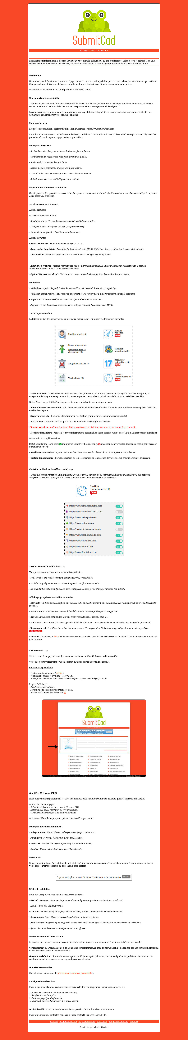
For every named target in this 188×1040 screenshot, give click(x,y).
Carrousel (102, 1021)
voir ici (59, 673)
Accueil (54, 1021)
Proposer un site (68, 1021)
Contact (134, 1021)
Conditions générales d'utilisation (94, 1027)
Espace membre (86, 1021)
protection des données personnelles (75, 973)
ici (65, 692)
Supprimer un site (118, 1021)
